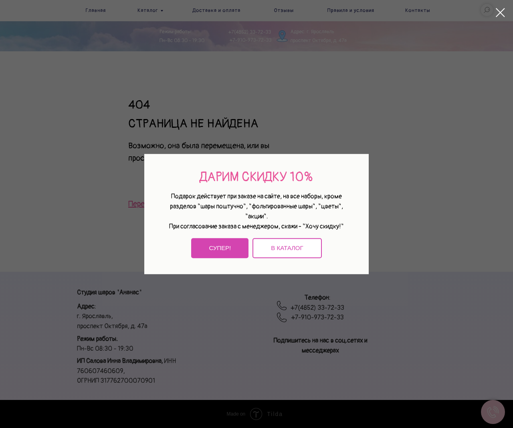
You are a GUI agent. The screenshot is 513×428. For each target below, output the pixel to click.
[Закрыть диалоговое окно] (500, 12)
